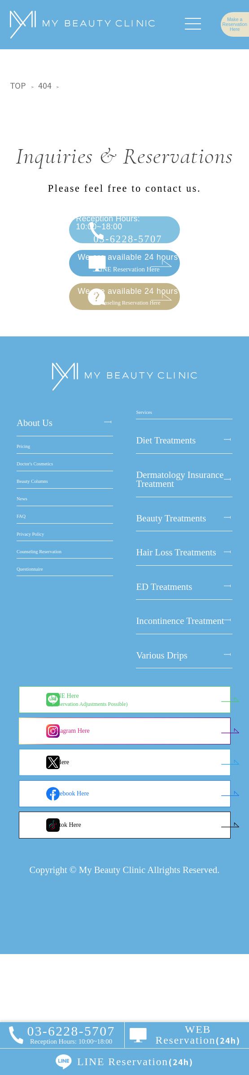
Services (151, 502)
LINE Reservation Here (131, 302)
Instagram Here (101, 851)
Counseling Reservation (61, 741)
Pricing (30, 536)
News (27, 639)
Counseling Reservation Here (131, 362)
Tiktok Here (97, 945)
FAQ (26, 673)
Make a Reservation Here (221, 24)
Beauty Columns (48, 605)
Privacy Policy (44, 707)
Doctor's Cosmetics (53, 570)
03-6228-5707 (131, 243)
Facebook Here (101, 914)
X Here (91, 883)
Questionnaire (43, 776)
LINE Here (120, 820)
